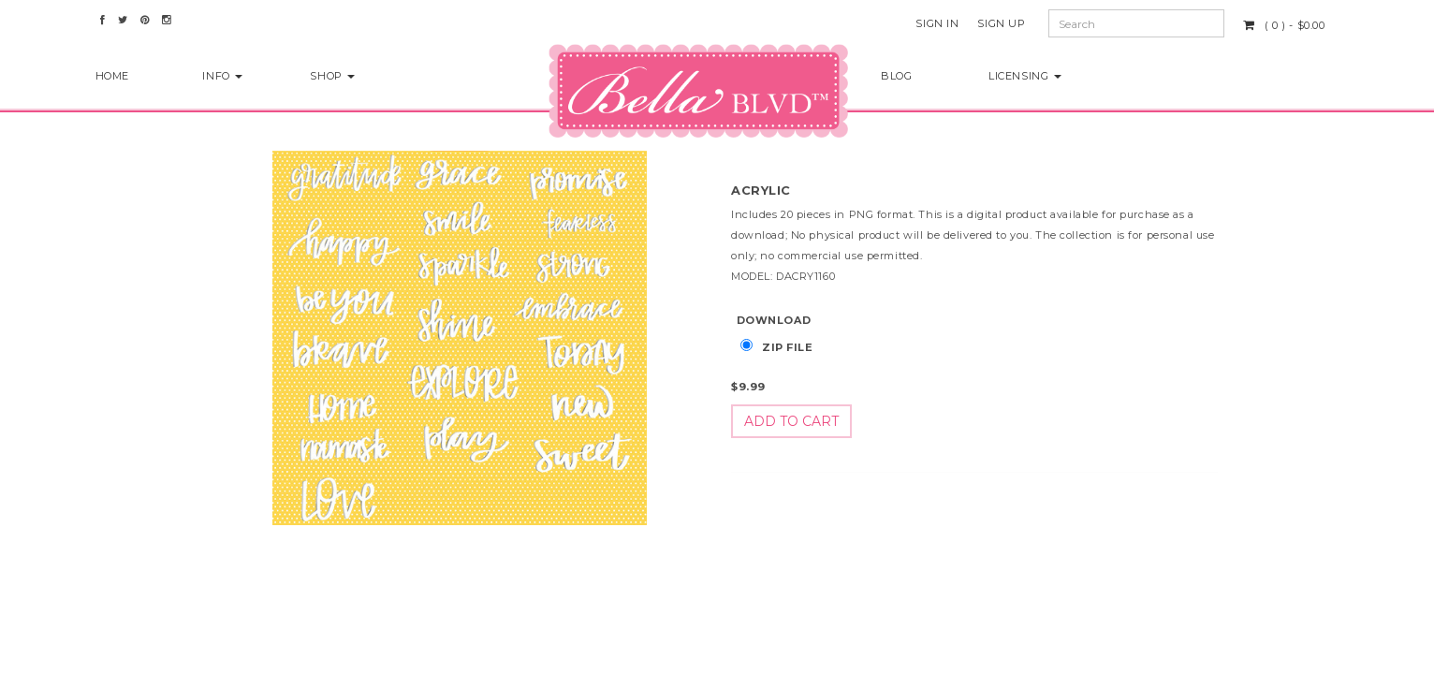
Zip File (787, 347)
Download (774, 320)
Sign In (936, 23)
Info (222, 75)
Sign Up (1001, 23)
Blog (896, 75)
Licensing (1024, 75)
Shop (332, 75)
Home (112, 75)
